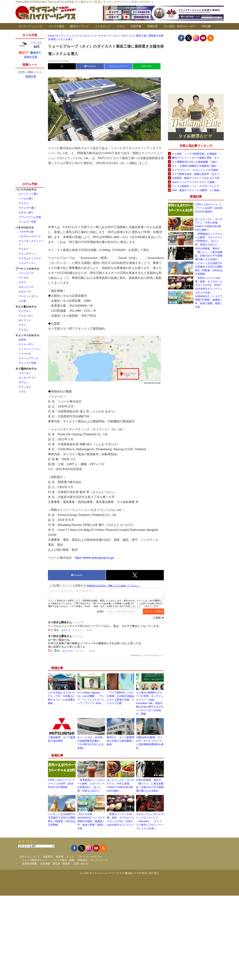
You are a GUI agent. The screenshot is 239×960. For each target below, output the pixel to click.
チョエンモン (26, 315)
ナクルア (24, 249)
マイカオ (24, 277)
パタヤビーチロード (30, 236)
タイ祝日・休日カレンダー (180, 26)
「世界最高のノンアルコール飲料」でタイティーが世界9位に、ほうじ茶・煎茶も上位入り (208, 239)
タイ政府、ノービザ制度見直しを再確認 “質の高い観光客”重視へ (198, 153)
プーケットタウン (29, 296)
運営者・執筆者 (61, 863)
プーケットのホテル (27, 268)
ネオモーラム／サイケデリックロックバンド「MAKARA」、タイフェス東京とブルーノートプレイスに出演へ (149, 821)
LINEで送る (146, 66)
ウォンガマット (27, 253)
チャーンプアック (29, 358)
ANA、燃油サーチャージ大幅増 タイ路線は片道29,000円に (198, 190)
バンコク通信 (56, 26)
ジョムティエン (27, 262)
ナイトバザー (26, 344)
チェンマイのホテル (27, 335)
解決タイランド (79, 26)
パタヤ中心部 (26, 231)
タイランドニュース (30, 26)
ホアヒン (24, 382)
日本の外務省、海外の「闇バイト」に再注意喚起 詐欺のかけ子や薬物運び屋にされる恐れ (208, 253)
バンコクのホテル (26, 189)
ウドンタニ (25, 387)
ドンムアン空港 (27, 221)
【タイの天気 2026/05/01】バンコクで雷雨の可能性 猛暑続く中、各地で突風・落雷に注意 (91, 821)
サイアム (24, 203)
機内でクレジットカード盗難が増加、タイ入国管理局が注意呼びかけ (198, 157)
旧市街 (22, 339)
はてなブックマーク (118, 66)
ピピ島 (22, 300)
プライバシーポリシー (89, 856)
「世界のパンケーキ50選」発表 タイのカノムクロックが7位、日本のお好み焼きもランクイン (208, 283)
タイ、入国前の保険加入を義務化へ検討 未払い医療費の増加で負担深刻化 (198, 165)
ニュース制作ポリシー (34, 860)
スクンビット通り (29, 193)
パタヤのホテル (24, 227)
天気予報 (136, 26)
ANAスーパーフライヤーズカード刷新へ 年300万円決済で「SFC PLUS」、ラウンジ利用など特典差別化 (198, 182)
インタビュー (103, 26)
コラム (121, 26)
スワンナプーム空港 (30, 217)
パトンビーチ (26, 273)
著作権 (59, 856)
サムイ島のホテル (26, 306)
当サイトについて (30, 856)
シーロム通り (26, 198)
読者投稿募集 (29, 863)
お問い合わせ (80, 863)
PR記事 (206, 26)
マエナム (24, 329)
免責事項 (48, 856)
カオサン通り (26, 212)
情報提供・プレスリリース (92, 860)
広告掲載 (45, 863)
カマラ (22, 282)
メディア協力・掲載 (63, 860)
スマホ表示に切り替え (146, 873)
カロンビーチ (26, 286)
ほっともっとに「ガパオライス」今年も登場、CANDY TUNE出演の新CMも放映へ (208, 224)
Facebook (90, 66)
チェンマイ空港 (27, 362)
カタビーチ (25, 291)
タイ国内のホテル (26, 368)
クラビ (22, 391)
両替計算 (152, 26)
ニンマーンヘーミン (30, 349)
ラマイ (22, 324)
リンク (70, 856)
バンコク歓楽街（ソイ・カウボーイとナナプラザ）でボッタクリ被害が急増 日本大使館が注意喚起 (198, 186)
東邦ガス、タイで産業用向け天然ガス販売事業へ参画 (120, 741)
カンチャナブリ (27, 377)
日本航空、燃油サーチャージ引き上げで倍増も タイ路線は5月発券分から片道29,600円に (198, 178)
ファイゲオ (25, 353)
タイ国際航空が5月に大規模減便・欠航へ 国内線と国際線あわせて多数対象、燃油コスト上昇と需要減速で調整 (198, 161)
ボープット (25, 320)
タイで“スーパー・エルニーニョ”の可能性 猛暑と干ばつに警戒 (198, 170)
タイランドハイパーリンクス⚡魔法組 (110, 873)
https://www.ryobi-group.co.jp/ (94, 557)
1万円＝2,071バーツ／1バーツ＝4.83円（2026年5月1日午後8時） (61, 783)
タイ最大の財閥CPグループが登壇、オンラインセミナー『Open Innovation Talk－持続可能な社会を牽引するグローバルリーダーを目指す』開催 (149, 703)
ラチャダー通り (27, 207)
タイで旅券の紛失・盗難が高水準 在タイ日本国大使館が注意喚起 (198, 174)
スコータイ (25, 373)
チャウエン (25, 311)
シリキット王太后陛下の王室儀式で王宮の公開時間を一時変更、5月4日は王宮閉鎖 (209, 268)
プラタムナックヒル (30, 258)
